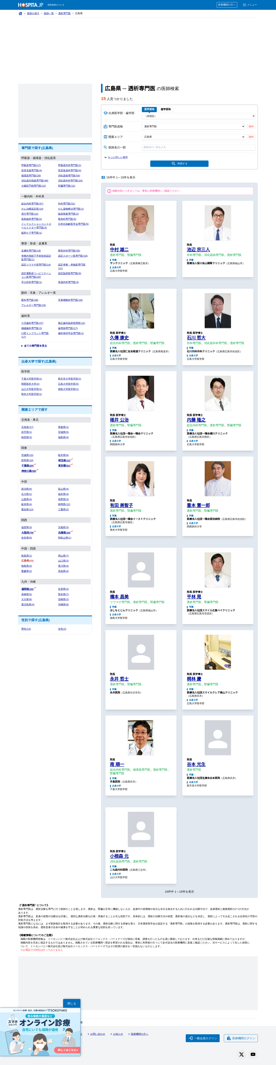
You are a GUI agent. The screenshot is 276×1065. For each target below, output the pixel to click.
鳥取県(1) (26, 555)
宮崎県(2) (63, 599)
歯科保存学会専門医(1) (71, 333)
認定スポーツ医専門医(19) (73, 255)
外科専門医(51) (66, 203)
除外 (251, 126)
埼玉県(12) (64, 460)
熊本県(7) (63, 594)
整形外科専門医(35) (69, 250)
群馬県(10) (27, 460)
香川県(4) (63, 565)
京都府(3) (63, 527)
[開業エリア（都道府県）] (193, 137)
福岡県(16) (27, 589)
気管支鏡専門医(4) (31, 170)
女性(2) (62, 628)
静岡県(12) (64, 504)
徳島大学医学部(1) (68, 389)
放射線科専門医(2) (31, 219)
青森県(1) (63, 427)
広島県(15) (27, 560)
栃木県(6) (63, 455)
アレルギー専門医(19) (33, 305)
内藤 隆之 (196, 419)
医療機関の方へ (227, 4)
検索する (179, 163)
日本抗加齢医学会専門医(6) (73, 224)
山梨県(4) (26, 499)
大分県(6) (26, 599)
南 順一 (117, 764)
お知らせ (116, 1034)
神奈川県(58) (28, 471)
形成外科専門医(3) (68, 282)
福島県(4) (63, 437)
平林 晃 (194, 596)
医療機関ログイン (240, 1038)
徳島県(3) (26, 565)
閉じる (71, 1003)
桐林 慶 (194, 678)
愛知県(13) (27, 509)
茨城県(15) (27, 455)
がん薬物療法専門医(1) (71, 208)
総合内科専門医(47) (32, 203)
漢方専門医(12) (29, 213)
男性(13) (26, 628)
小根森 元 (119, 856)
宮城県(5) (63, 432)
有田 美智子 (121, 505)
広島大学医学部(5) (68, 383)
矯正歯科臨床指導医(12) (71, 323)
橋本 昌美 (119, 596)
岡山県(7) (63, 555)
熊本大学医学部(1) (31, 394)
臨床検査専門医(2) (68, 213)
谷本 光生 (196, 764)
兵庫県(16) (64, 532)
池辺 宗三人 (198, 249)
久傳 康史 (119, 337)
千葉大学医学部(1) (31, 378)
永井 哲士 (119, 678)
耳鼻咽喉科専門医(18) (70, 300)
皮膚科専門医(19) (31, 250)
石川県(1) (26, 494)
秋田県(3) (26, 437)
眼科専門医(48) (29, 300)
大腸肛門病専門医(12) (33, 185)
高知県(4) (63, 571)
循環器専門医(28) (31, 175)
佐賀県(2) (63, 589)
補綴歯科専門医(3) (31, 328)
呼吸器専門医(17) (31, 165)
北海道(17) (27, 427)
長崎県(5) (26, 594)
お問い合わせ (96, 1034)
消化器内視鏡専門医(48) (34, 180)
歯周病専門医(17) (68, 328)
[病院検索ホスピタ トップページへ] (30, 5)
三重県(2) (63, 509)
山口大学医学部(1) (31, 389)
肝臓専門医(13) (66, 185)
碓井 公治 (119, 419)
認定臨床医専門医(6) (69, 273)
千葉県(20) (27, 465)
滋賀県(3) (26, 527)
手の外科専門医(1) (31, 282)
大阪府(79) (27, 532)
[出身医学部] (198, 116)
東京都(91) (64, 465)
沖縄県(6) (63, 604)
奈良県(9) (26, 537)
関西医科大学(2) (30, 383)
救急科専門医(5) (67, 219)
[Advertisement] (138, 46)
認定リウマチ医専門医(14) (36, 264)
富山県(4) (63, 488)
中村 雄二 (119, 249)
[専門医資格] (193, 126)
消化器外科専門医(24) (70, 180)
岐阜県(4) (26, 504)
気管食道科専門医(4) (69, 170)
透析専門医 (64, 13)
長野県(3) (63, 499)
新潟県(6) (26, 488)
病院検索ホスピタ (56, 5)
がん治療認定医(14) (32, 208)
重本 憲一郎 (198, 505)
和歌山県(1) (64, 537)
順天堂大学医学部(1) (69, 378)
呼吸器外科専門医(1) (69, 165)
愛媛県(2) (26, 571)
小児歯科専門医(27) (32, 323)
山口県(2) (63, 560)
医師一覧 (49, 13)
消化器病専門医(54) (69, 175)
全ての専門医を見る (35, 345)
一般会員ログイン (202, 1038)
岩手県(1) (26, 432)
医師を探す (33, 13)
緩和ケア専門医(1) (31, 232)
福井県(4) (63, 494)
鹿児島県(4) (27, 604)
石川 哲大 (196, 337)
